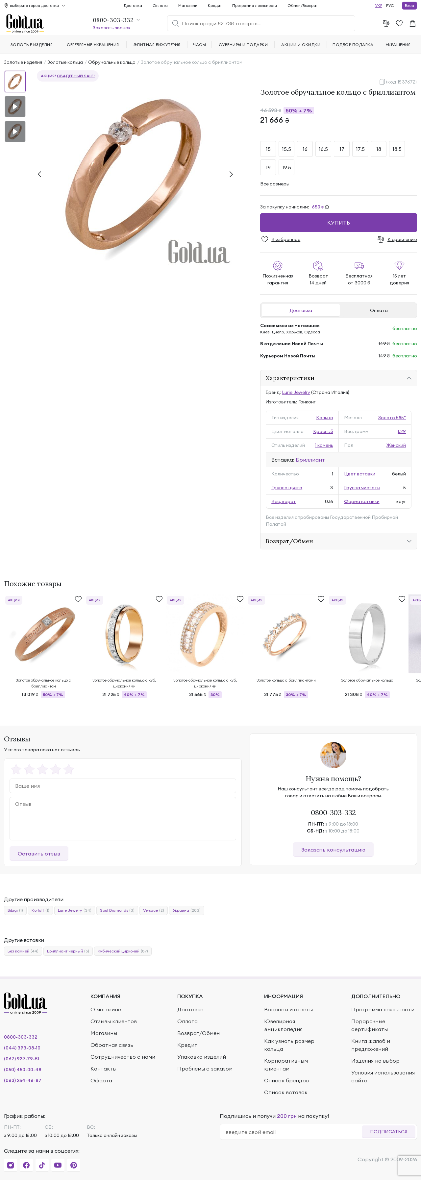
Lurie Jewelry (296, 392)
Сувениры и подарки (243, 44)
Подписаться (388, 1132)
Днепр (278, 331)
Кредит (215, 5)
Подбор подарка (353, 44)
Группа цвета (286, 488)
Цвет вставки (359, 474)
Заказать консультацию (333, 849)
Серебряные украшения (93, 44)
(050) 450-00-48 (22, 1069)
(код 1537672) (401, 82)
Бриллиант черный (68, 951)
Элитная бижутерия (157, 44)
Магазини (187, 5)
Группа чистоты (362, 488)
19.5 (286, 167)
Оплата (379, 310)
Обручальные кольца (112, 62)
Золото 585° (392, 418)
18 (378, 149)
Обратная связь (111, 1045)
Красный (323, 431)
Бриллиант (310, 459)
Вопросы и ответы (288, 1009)
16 (305, 149)
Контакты (103, 1068)
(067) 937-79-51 (21, 1059)
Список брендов (286, 1080)
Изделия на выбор (375, 1060)
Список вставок (286, 1092)
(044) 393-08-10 (22, 1048)
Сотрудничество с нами (122, 1056)
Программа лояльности (254, 5)
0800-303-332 (333, 812)
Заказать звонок (112, 28)
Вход (409, 5)
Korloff (40, 910)
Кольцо (324, 418)
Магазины (103, 1033)
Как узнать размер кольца (289, 1045)
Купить (338, 222)
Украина (187, 910)
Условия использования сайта (383, 1076)
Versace (153, 910)
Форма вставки (362, 501)
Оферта (101, 1080)
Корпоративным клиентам (286, 1064)
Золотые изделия (23, 62)
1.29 (402, 431)
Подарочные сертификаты (369, 1025)
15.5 (286, 149)
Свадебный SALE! (76, 75)
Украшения (398, 44)
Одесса (312, 331)
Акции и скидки (300, 44)
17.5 (360, 149)
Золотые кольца (65, 62)
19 (268, 167)
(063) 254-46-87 (22, 1080)
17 (341, 149)
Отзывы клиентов (113, 1021)
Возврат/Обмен (289, 541)
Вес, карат (283, 501)
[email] (293, 1132)
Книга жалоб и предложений (370, 1045)
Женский (396, 445)
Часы (199, 44)
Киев (264, 331)
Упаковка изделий (201, 1056)
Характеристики (290, 378)
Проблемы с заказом (205, 1068)
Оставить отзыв (39, 853)
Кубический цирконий (123, 951)
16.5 (323, 149)
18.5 (397, 149)
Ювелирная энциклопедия (283, 1025)
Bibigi (15, 910)
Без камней (23, 951)
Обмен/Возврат (302, 5)
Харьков (294, 331)
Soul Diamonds (117, 910)
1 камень (324, 445)
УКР (378, 5)
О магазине (105, 1009)
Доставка (300, 310)
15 (268, 149)
